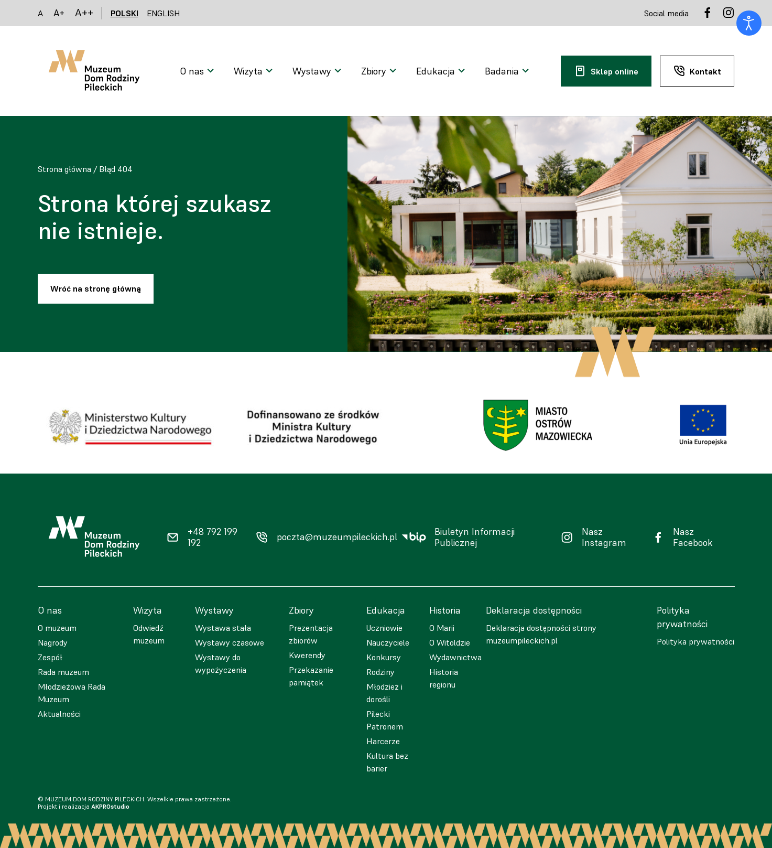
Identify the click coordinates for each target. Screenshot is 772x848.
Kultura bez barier (387, 762)
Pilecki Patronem (384, 720)
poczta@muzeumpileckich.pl (337, 537)
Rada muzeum (63, 672)
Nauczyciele (387, 642)
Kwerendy (307, 655)
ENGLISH (163, 13)
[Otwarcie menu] (198, 71)
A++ (84, 13)
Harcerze (383, 741)
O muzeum (57, 627)
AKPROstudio (110, 806)
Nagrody (53, 642)
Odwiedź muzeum (149, 634)
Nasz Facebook (693, 537)
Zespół (50, 657)
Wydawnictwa (455, 657)
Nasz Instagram (604, 537)
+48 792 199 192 (212, 537)
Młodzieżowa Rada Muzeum (71, 692)
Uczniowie (384, 627)
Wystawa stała (223, 627)
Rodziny (380, 672)
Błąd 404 (116, 169)
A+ (58, 13)
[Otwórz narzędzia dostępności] (749, 23)
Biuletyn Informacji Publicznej (474, 537)
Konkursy (383, 657)
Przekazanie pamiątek (311, 676)
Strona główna (64, 169)
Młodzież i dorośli (384, 692)
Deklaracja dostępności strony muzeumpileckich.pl (541, 634)
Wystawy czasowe (229, 642)
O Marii (441, 627)
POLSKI (124, 13)
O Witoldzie (449, 642)
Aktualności (59, 714)
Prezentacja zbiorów (311, 634)
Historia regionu (443, 678)
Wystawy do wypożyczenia (220, 663)
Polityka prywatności (695, 641)
